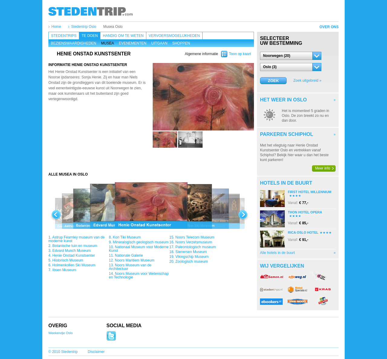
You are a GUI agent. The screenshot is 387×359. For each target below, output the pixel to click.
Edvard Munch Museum (71, 251)
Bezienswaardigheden (73, 43)
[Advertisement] (151, 160)
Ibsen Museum (64, 270)
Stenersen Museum (191, 252)
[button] (290, 56)
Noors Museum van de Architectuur (130, 267)
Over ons (329, 27)
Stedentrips (63, 36)
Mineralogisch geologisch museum (140, 242)
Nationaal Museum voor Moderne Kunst (138, 249)
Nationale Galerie (129, 255)
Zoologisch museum (191, 261)
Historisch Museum (67, 260)
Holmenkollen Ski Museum (73, 265)
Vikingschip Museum (192, 257)
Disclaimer (96, 352)
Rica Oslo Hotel (303, 232)
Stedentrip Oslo (83, 27)
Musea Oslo (112, 27)
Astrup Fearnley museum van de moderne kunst (76, 239)
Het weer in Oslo (283, 99)
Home (56, 27)
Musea (107, 43)
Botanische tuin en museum (74, 246)
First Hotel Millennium (309, 192)
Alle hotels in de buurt (277, 253)
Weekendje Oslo (60, 333)
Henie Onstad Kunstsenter (73, 255)
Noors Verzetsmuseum (193, 242)
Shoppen (181, 43)
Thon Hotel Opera (305, 212)
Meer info (322, 168)
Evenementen (132, 43)
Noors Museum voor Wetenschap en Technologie (139, 275)
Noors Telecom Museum (194, 237)
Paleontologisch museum (195, 247)
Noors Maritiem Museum (134, 260)
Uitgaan (159, 43)
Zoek (273, 80)
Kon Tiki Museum (127, 237)
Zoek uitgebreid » (307, 80)
